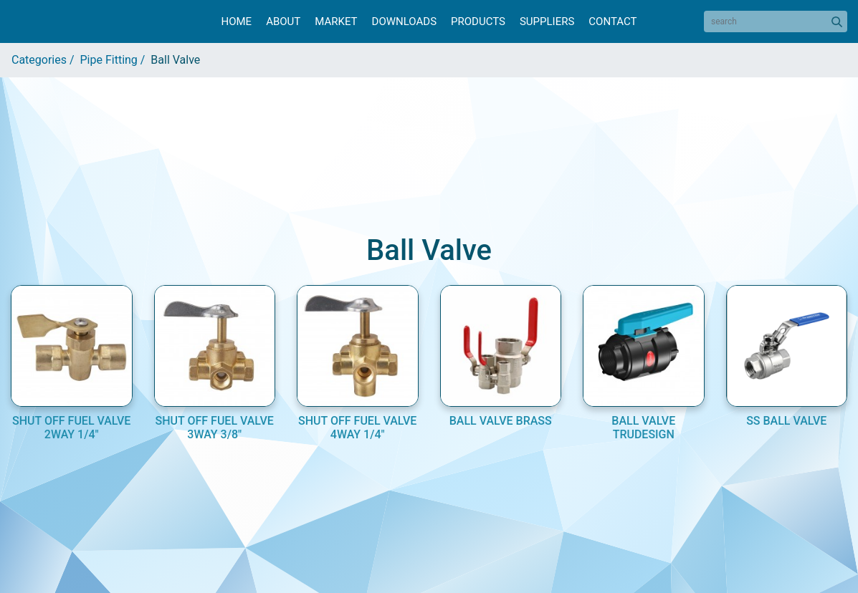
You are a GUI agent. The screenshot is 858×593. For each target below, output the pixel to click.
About (283, 21)
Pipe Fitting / (115, 60)
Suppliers (547, 21)
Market (336, 21)
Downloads (404, 21)
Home (236, 21)
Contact (612, 21)
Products (478, 21)
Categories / (45, 60)
